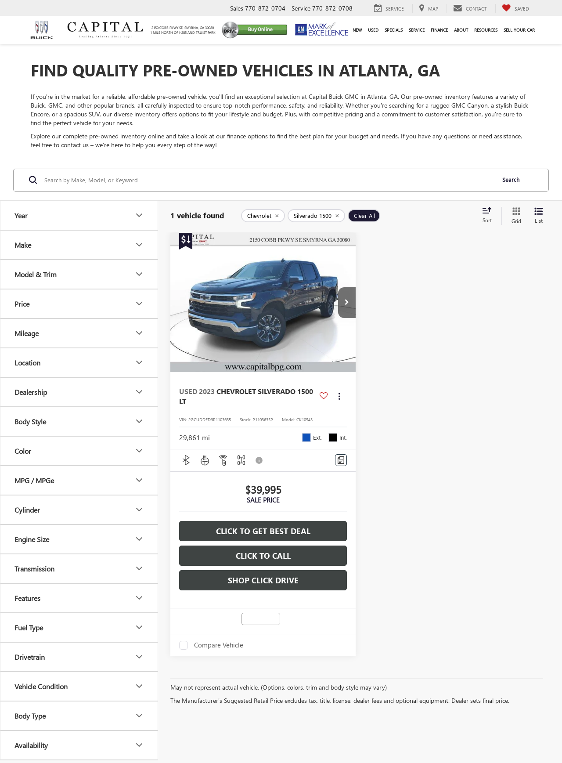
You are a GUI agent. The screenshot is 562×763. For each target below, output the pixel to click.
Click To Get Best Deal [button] (263, 531)
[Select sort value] (489, 215)
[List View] (539, 216)
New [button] (357, 30)
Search (510, 179)
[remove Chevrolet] (263, 215)
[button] (347, 302)
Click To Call (263, 555)
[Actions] (339, 396)
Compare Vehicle (218, 645)
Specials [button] (394, 30)
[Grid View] (514, 216)
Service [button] (417, 30)
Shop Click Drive (263, 580)
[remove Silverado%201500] (316, 215)
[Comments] (341, 460)
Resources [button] (485, 30)
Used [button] (373, 30)
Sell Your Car (519, 30)
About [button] (461, 30)
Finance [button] (439, 30)
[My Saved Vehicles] (515, 8)
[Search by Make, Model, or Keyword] (268, 180)
